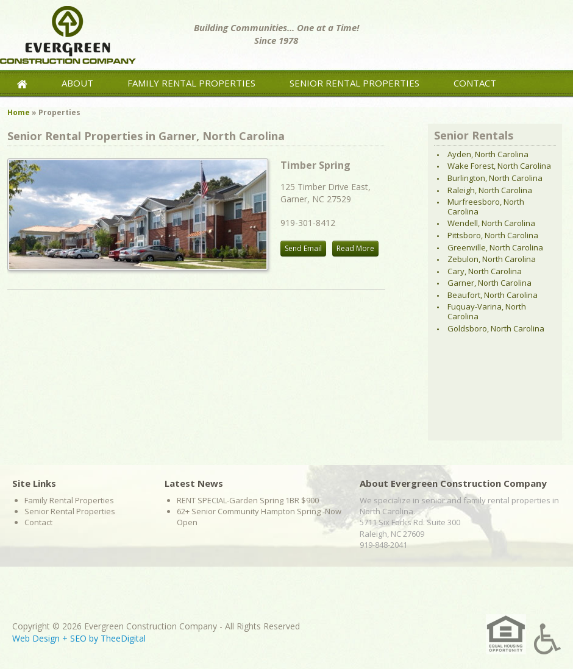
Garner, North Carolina (489, 282)
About (77, 83)
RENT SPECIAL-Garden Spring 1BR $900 (248, 500)
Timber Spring (315, 165)
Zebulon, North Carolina (491, 258)
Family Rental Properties (191, 83)
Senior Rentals (473, 135)
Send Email (303, 248)
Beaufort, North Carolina (492, 294)
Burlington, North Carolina (495, 177)
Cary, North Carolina (484, 271)
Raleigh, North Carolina (489, 190)
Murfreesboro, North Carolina (485, 206)
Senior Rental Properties (354, 83)
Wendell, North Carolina (491, 223)
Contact (475, 83)
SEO (78, 638)
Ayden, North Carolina (488, 154)
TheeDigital (123, 638)
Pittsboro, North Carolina (492, 235)
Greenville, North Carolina (495, 247)
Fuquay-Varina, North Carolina (486, 311)
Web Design (36, 638)
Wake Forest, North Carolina (499, 165)
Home (18, 112)
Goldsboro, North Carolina (495, 328)
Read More (355, 248)
